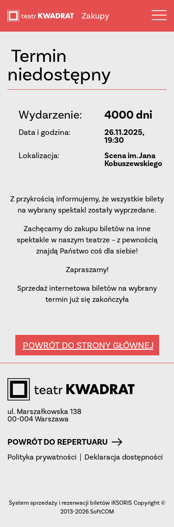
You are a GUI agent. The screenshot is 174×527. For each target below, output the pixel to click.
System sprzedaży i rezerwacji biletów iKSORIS (70, 502)
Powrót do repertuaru (64, 442)
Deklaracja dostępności (123, 457)
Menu (159, 14)
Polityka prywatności (42, 457)
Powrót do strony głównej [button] (88, 345)
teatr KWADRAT (44, 15)
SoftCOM (102, 511)
